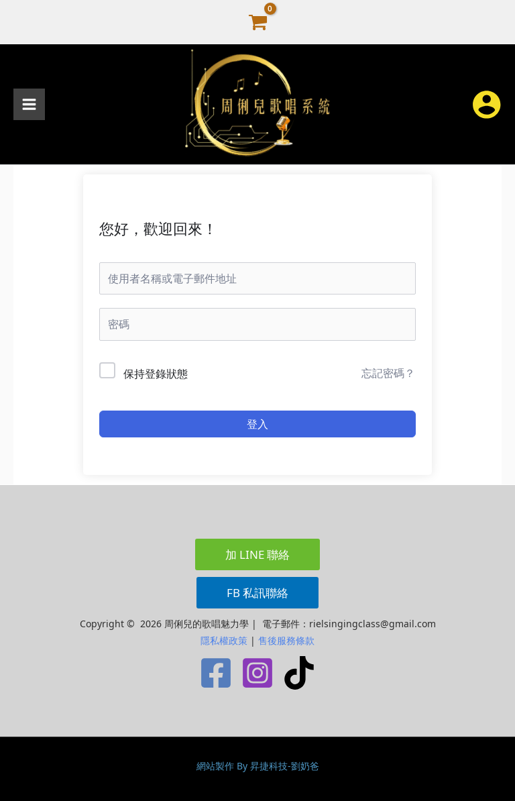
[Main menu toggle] (29, 104)
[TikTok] (299, 673)
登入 (257, 424)
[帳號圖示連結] (486, 104)
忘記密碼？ (388, 373)
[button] (257, 554)
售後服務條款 (286, 640)
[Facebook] (216, 673)
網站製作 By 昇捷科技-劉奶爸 (257, 765)
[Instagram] (257, 673)
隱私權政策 (224, 640)
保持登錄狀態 (155, 373)
